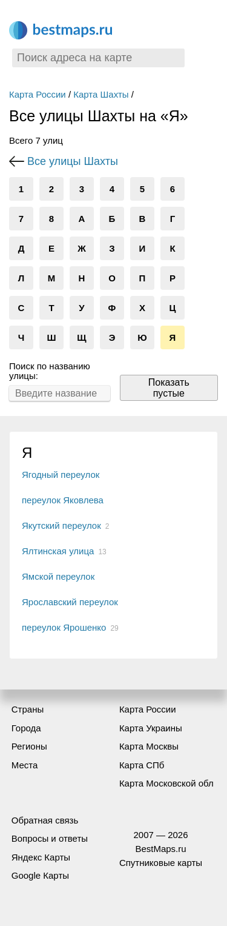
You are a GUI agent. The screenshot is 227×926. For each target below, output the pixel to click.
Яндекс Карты (41, 857)
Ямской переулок (58, 576)
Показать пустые (168, 387)
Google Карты (40, 875)
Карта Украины (150, 728)
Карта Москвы (149, 746)
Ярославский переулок (70, 602)
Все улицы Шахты (72, 161)
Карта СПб (142, 765)
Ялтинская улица (58, 551)
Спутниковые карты (160, 862)
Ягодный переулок (60, 474)
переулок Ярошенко (64, 627)
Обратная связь (45, 820)
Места (25, 765)
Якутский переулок (61, 525)
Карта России (37, 94)
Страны (28, 709)
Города (26, 728)
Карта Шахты (100, 94)
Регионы (29, 746)
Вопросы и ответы (50, 838)
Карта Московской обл (166, 783)
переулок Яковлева (63, 500)
